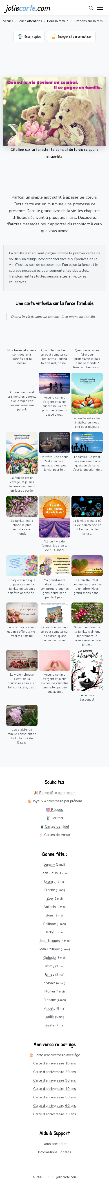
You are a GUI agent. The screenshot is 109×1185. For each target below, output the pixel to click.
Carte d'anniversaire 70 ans (54, 1114)
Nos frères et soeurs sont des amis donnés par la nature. (21, 356)
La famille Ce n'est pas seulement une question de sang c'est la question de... (87, 463)
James (49, 974)
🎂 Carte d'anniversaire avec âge (54, 1055)
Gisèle (49, 1025)
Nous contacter (54, 1143)
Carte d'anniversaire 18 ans (54, 1063)
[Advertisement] (54, 62)
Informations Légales (54, 1152)
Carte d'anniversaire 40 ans (54, 1088)
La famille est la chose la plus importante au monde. (22, 527)
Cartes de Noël (54, 826)
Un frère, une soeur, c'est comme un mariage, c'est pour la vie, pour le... (54, 463)
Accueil (8, 21)
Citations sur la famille (90, 21)
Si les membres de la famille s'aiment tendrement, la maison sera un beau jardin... (87, 636)
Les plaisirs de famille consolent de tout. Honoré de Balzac (22, 736)
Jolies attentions (30, 21)
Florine (49, 889)
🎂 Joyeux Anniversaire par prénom (54, 801)
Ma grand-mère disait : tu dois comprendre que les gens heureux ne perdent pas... (54, 588)
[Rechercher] (91, 8)
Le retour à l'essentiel (87, 697)
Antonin (49, 906)
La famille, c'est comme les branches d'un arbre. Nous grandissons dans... (87, 586)
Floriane (49, 999)
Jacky (50, 932)
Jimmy (49, 966)
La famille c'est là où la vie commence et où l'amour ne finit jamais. (87, 527)
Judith (49, 1016)
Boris (50, 915)
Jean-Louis (49, 873)
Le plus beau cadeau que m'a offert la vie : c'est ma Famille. (22, 631)
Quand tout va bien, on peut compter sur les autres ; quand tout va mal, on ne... (54, 356)
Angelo (50, 1008)
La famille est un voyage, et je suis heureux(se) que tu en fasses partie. (22, 484)
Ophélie (49, 957)
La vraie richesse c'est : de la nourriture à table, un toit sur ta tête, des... (22, 681)
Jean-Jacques (50, 940)
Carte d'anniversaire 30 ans (54, 1080)
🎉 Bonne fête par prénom (55, 792)
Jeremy (49, 864)
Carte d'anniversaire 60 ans (54, 1105)
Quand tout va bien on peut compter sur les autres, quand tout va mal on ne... (54, 633)
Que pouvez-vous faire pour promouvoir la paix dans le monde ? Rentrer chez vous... (87, 359)
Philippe (49, 923)
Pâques (54, 809)
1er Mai (54, 817)
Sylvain (49, 983)
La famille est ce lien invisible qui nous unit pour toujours (87, 422)
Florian (49, 991)
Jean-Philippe (49, 949)
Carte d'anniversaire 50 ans (54, 1097)
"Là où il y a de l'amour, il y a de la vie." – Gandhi (54, 545)
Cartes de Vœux (54, 834)
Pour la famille (57, 21)
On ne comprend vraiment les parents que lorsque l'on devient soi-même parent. (22, 401)
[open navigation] (100, 7)
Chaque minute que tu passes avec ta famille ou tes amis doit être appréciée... (22, 586)
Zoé (50, 898)
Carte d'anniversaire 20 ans (54, 1071)
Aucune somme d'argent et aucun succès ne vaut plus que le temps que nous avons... (54, 683)
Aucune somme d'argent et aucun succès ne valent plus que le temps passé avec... (54, 406)
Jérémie (50, 881)
